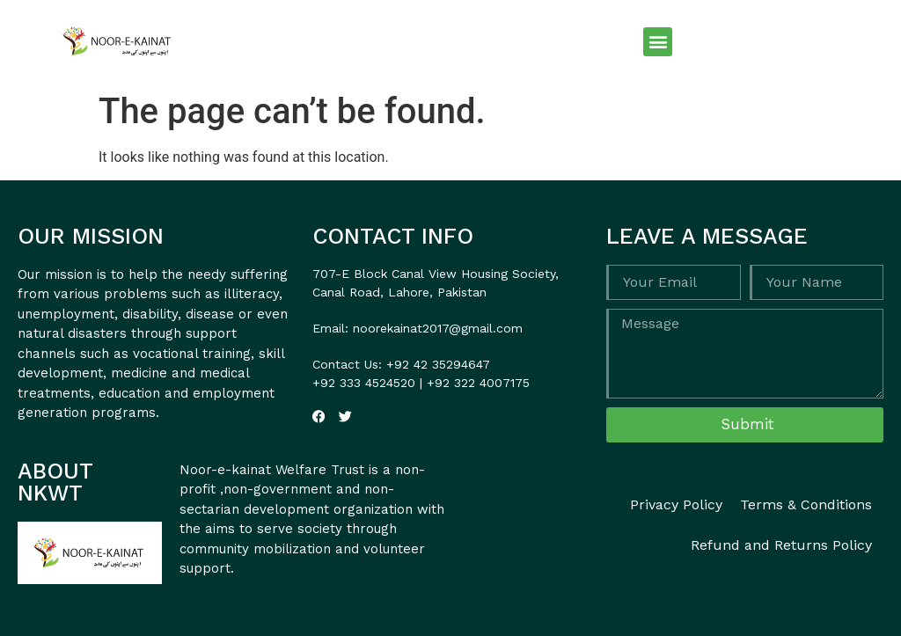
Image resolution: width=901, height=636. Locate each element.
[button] (657, 41)
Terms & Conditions (806, 504)
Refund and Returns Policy (781, 545)
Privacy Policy (676, 504)
